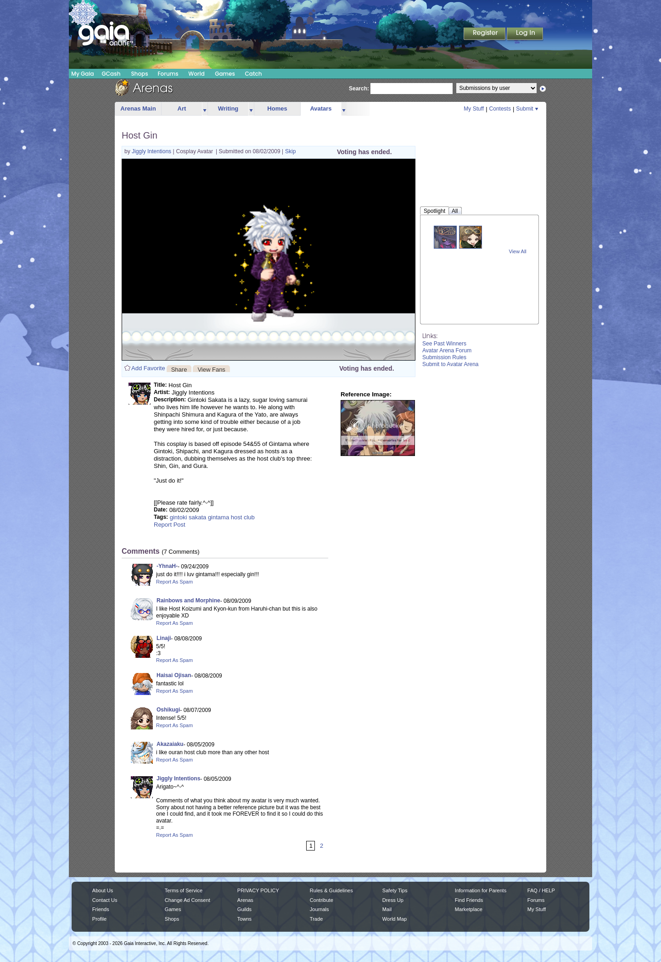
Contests (500, 109)
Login (525, 34)
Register (485, 34)
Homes (277, 108)
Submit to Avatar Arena (450, 364)
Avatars (320, 108)
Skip (290, 151)
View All (518, 251)
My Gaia (82, 74)
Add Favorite (148, 368)
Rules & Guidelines (331, 890)
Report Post (169, 524)
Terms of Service (183, 890)
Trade (316, 919)
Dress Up (392, 900)
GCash (111, 74)
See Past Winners (444, 343)
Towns (244, 919)
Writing (228, 108)
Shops (139, 74)
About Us (102, 890)
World (196, 74)
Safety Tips (395, 890)
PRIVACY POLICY (258, 890)
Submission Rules (444, 357)
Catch (253, 74)
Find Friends (469, 900)
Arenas (245, 900)
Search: (359, 88)
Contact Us (105, 900)
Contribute (321, 900)
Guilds (244, 909)
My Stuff (474, 109)
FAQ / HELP (541, 890)
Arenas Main (138, 108)
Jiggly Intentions (152, 151)
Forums (167, 74)
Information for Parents (480, 890)
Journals (319, 909)
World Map (394, 919)
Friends (100, 909)
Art (182, 108)
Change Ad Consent (187, 900)
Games (225, 74)
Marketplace (468, 909)
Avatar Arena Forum (446, 350)
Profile (99, 919)
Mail (387, 909)
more (204, 109)
